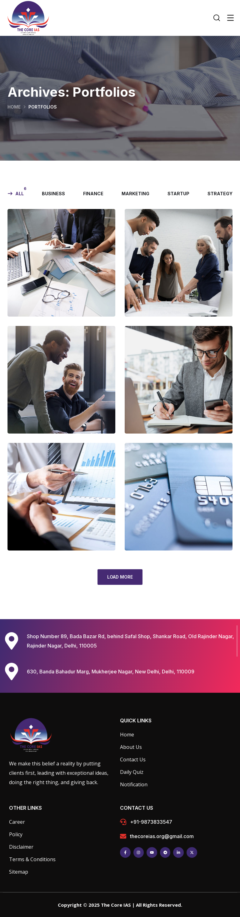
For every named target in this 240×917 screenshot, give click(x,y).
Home (14, 106)
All (19, 193)
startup (178, 193)
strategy (220, 193)
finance (93, 193)
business (53, 193)
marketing (135, 193)
